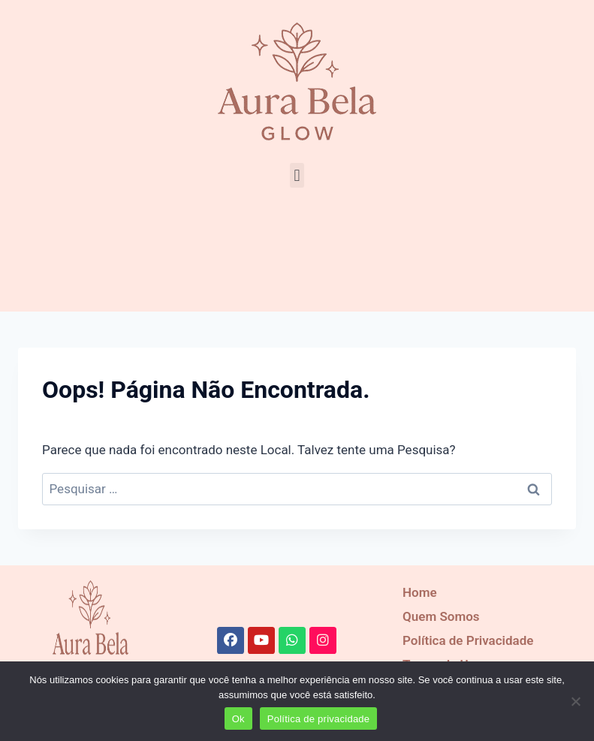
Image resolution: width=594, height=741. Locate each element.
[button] (297, 175)
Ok (238, 718)
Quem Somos (441, 616)
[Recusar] (575, 701)
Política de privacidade (318, 718)
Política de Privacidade (468, 640)
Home (420, 592)
